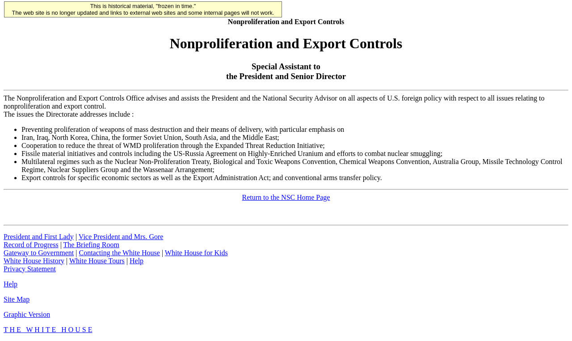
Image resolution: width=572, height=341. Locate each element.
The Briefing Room (91, 244)
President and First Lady (39, 236)
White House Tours (97, 261)
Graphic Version (27, 314)
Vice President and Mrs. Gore (121, 236)
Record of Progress (31, 244)
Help (136, 261)
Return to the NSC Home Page (286, 197)
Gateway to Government (39, 253)
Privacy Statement (30, 269)
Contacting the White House (119, 253)
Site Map (16, 299)
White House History (34, 261)
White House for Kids (196, 253)
